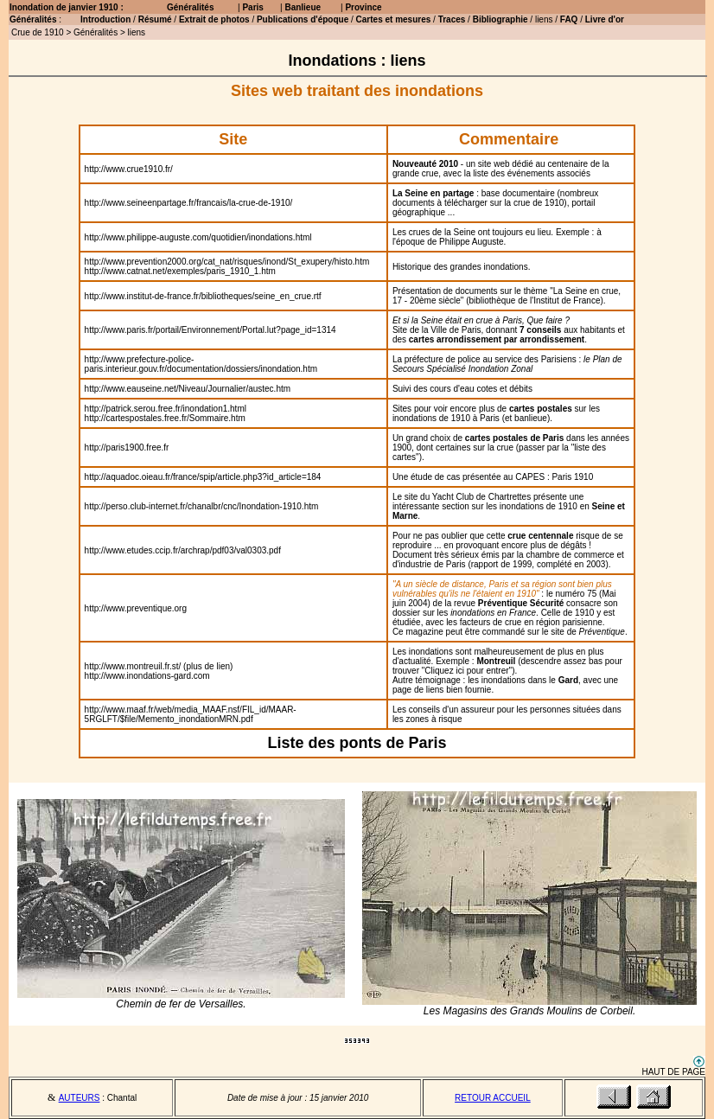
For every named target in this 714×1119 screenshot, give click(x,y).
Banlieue (302, 7)
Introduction (105, 19)
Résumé (155, 19)
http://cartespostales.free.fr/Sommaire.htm (165, 418)
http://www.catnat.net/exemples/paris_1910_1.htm (180, 271)
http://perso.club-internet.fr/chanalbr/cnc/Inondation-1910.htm (202, 506)
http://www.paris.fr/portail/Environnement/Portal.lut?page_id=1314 (210, 330)
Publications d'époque (302, 19)
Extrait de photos (215, 19)
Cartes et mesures (393, 19)
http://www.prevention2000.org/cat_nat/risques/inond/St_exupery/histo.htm (227, 261)
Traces (452, 19)
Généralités (190, 7)
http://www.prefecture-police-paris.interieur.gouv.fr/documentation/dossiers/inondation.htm (201, 364)
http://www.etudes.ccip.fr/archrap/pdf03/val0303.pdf (183, 550)
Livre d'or (604, 19)
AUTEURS (79, 1098)
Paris (252, 7)
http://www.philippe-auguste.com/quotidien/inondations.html (198, 237)
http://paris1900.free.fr (127, 447)
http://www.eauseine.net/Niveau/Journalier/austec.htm (187, 388)
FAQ (569, 19)
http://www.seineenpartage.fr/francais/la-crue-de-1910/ (189, 203)
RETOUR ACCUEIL (493, 1098)
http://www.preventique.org (136, 608)
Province (363, 7)
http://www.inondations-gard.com (147, 676)
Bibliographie (500, 19)
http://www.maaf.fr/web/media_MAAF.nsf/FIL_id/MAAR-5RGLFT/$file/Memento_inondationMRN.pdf (190, 714)
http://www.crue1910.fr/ (129, 169)
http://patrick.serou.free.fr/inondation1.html (165, 408)
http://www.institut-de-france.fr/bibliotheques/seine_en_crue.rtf (203, 296)
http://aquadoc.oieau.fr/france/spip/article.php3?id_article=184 (203, 477)
